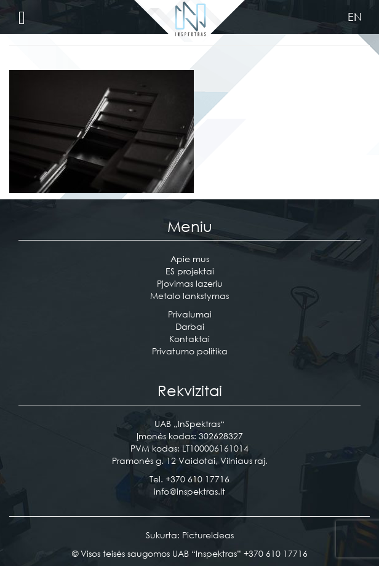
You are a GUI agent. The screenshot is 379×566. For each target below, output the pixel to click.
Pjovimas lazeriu (190, 283)
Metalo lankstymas (189, 295)
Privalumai (190, 314)
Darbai (189, 326)
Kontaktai (189, 339)
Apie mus (189, 259)
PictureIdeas (208, 535)
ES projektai (190, 271)
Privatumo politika (190, 351)
